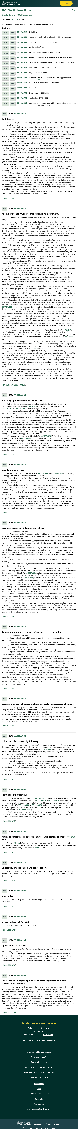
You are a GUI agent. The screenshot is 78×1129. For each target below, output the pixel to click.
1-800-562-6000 (39, 1031)
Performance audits (39, 1057)
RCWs (4, 10)
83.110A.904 (22, 98)
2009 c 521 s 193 (9, 1012)
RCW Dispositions (24, 15)
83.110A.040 (22, 47)
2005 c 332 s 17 (9, 930)
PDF (12, 33)
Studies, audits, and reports (39, 1052)
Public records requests (39, 1093)
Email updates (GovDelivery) (39, 1109)
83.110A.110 (22, 83)
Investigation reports (39, 1077)
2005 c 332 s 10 (9, 821)
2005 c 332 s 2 (8, 198)
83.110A (14, 19)
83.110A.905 (22, 103)
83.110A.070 (22, 62)
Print (74, 10)
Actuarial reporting (39, 1062)
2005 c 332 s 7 (8, 688)
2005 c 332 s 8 (8, 726)
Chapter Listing (8, 15)
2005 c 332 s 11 (9, 852)
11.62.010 (69, 337)
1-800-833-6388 (48, 1035)
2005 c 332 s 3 (19, 385)
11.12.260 (67, 330)
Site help (39, 1099)
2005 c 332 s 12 (9, 880)
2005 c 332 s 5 (8, 512)
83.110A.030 (22, 42)
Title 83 (11, 10)
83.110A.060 (22, 57)
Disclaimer (38, 1124)
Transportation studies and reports (39, 1067)
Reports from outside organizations (39, 1072)
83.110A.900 (22, 88)
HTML (6, 33)
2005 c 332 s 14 (9, 965)
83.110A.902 (22, 93)
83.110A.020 (22, 37)
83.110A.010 (22, 32)
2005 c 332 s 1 (8, 906)
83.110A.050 (22, 52)
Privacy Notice (52, 1124)
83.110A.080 (22, 67)
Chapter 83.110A (23, 10)
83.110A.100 (22, 78)
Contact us (39, 1104)
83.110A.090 (22, 72)
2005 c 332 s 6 (8, 616)
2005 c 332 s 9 (8, 779)
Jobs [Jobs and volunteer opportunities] (39, 1088)
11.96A (41, 80)
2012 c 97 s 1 (8, 385)
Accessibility (39, 1083)
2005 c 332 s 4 (8, 454)
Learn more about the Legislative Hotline (39, 1040)
